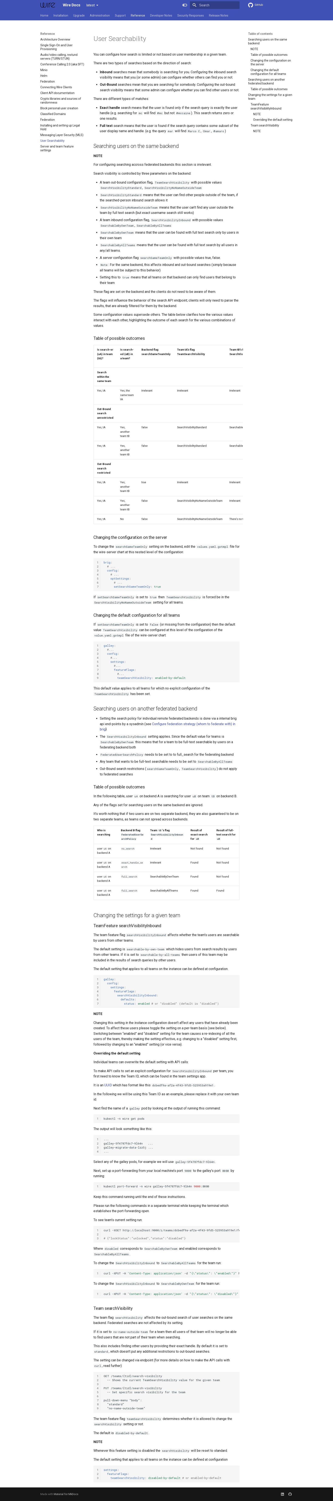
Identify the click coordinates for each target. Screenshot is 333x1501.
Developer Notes (161, 15)
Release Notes (218, 15)
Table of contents (260, 33)
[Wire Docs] (48, 5)
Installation (61, 15)
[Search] (215, 5)
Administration (100, 15)
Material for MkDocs (66, 1494)
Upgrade (79, 15)
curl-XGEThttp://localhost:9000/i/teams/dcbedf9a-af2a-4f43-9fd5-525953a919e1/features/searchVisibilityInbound (172, 1234)
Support (120, 15)
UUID (108, 1085)
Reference (138, 15)
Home (44, 15)
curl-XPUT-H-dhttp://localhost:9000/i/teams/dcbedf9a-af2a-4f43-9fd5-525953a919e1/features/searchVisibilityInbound (172, 1273)
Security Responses (190, 15)
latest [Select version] (90, 5)
